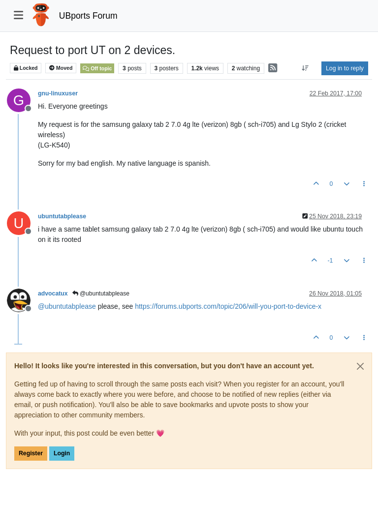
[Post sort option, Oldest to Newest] (305, 68)
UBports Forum (88, 16)
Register (31, 453)
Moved (60, 68)
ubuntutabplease (62, 216)
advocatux (53, 293)
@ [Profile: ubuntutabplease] (67, 306)
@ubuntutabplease (100, 293)
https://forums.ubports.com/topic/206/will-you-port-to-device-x (228, 306)
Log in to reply (345, 68)
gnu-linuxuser (58, 93)
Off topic (97, 68)
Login (62, 453)
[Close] (360, 366)
